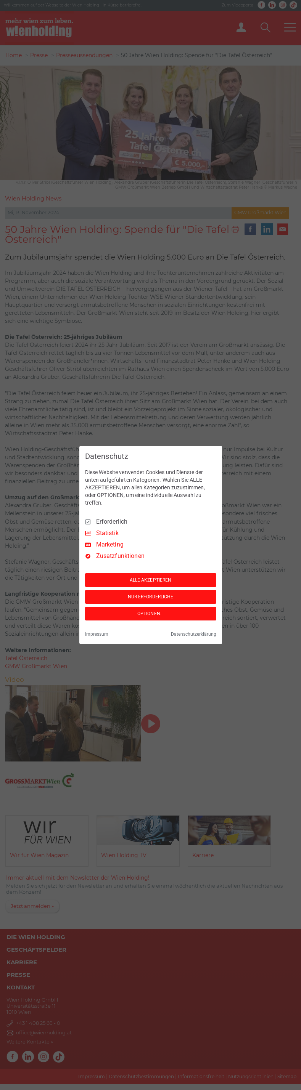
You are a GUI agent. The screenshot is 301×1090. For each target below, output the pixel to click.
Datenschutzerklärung (193, 634)
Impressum (96, 634)
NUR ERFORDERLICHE (151, 597)
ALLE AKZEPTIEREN (151, 580)
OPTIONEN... (150, 613)
